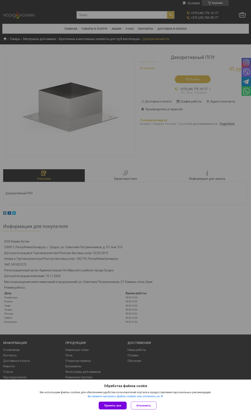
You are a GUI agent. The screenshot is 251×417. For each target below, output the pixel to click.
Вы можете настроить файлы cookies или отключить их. (124, 396)
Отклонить (143, 405)
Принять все (112, 405)
